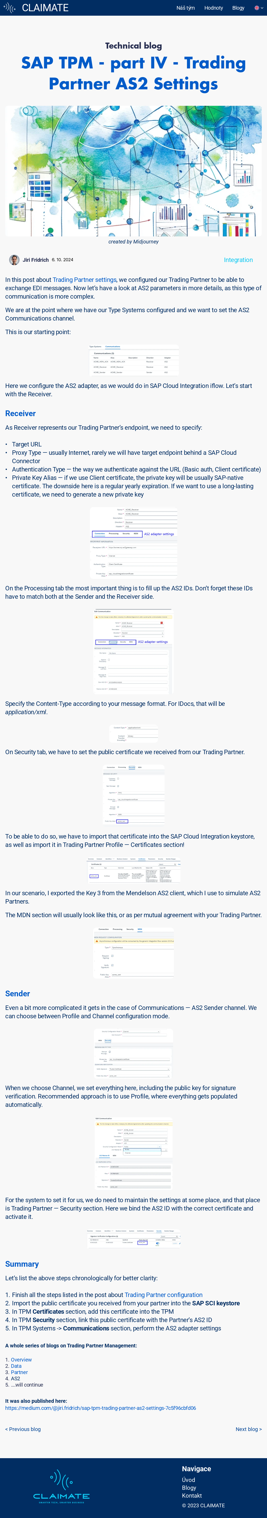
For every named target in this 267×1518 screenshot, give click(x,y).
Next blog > (249, 1429)
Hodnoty (213, 8)
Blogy (238, 8)
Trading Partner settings (84, 279)
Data (16, 1366)
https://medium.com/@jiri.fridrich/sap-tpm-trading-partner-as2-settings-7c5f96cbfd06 (100, 1408)
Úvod (188, 1480)
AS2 (15, 1378)
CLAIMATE (45, 8)
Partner (19, 1372)
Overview (21, 1360)
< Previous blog (23, 1429)
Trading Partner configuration (164, 1295)
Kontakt (192, 1495)
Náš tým (186, 8)
